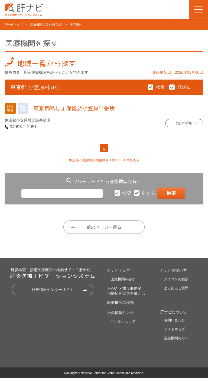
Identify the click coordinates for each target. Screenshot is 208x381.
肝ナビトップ (14, 24)
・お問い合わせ (172, 323)
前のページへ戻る (104, 227)
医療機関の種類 (120, 305)
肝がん (149, 193)
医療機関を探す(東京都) (46, 24)
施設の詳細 (184, 123)
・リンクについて (121, 324)
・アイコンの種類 (174, 282)
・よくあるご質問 (174, 291)
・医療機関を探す (121, 282)
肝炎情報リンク (120, 315)
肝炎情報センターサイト (52, 292)
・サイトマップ (172, 332)
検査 (127, 193)
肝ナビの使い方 (173, 273)
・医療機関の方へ (174, 341)
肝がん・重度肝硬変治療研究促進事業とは (126, 293)
